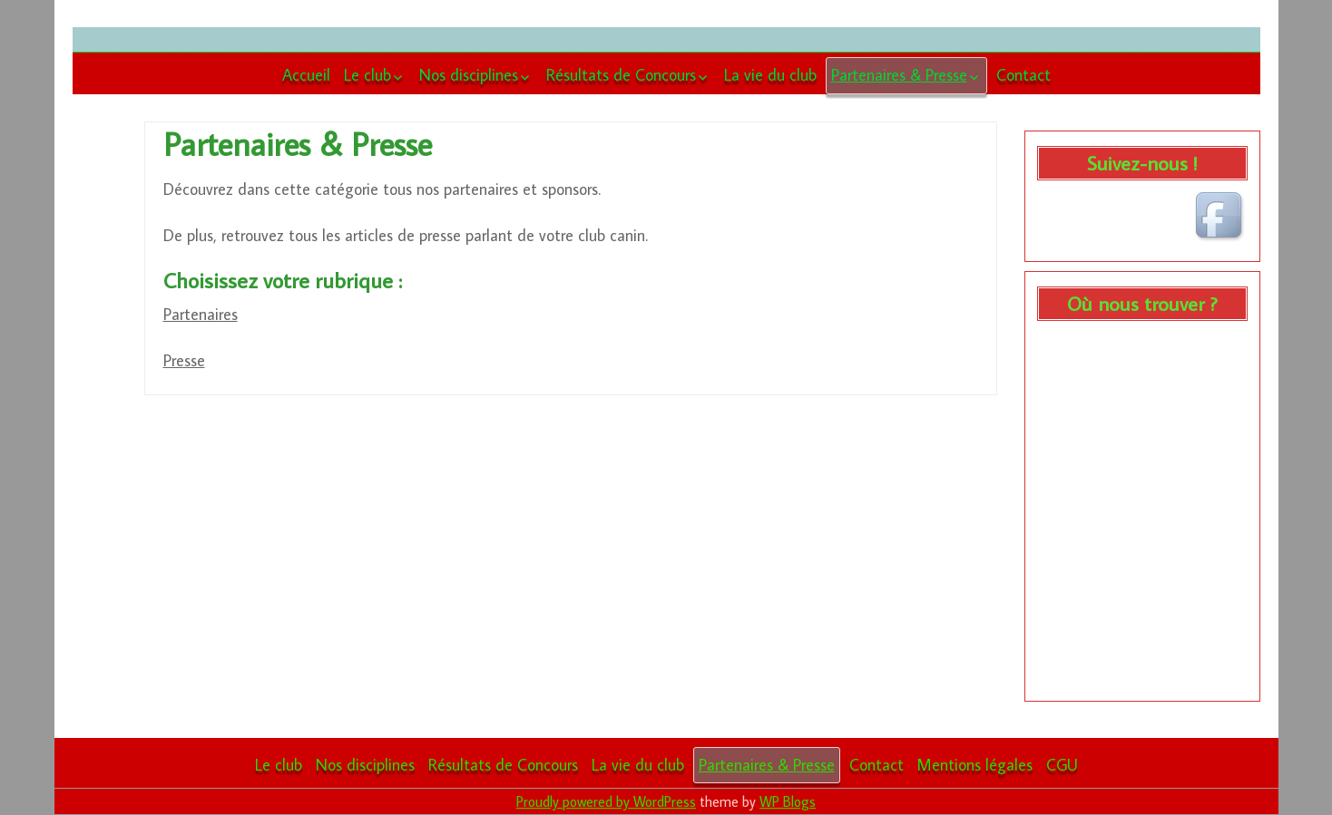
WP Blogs (787, 801)
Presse (184, 360)
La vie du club (770, 74)
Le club (367, 74)
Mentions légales (975, 764)
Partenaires (200, 314)
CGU (1062, 764)
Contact (1023, 74)
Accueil (306, 74)
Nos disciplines (468, 74)
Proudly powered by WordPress (606, 801)
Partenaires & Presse (899, 74)
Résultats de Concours (621, 74)
